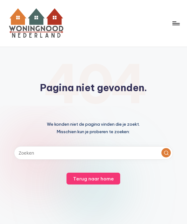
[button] (166, 152)
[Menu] (175, 23)
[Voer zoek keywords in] (93, 153)
